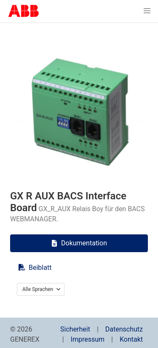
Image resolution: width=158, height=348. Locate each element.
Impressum (88, 339)
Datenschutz (124, 329)
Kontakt (131, 339)
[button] (147, 11)
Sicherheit (75, 329)
